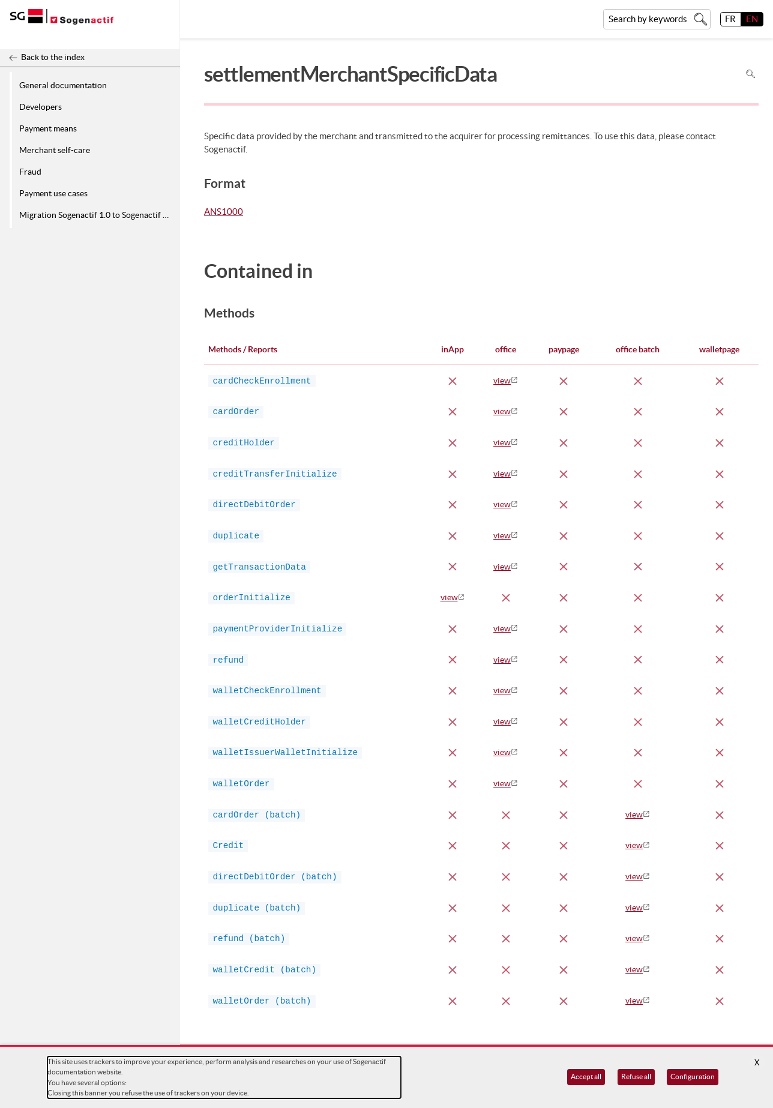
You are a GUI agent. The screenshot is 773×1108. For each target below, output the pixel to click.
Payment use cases (53, 193)
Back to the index (53, 57)
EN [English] (752, 19)
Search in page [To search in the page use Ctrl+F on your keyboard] (750, 74)
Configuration (692, 1076)
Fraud (30, 171)
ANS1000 (223, 212)
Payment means (48, 128)
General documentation (63, 85)
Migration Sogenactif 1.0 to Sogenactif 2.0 (96, 215)
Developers (40, 107)
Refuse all (636, 1076)
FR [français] (730, 19)
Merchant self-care (54, 150)
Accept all (586, 1076)
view (502, 380)
